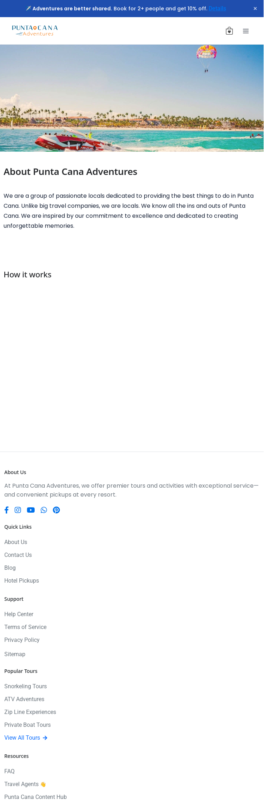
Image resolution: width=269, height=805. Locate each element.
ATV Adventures (24, 699)
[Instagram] (18, 510)
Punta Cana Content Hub (35, 797)
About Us (15, 542)
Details (217, 8)
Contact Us (18, 555)
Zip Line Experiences (30, 712)
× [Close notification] (255, 9)
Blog (10, 567)
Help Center (18, 614)
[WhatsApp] (44, 510)
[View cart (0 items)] (229, 31)
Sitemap (14, 654)
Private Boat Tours (27, 724)
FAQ (9, 771)
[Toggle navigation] (245, 30)
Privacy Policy (22, 640)
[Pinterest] (56, 510)
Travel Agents (25, 784)
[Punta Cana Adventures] (34, 31)
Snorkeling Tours (25, 686)
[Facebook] (6, 510)
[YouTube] (31, 510)
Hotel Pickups (21, 580)
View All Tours (25, 737)
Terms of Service (25, 627)
